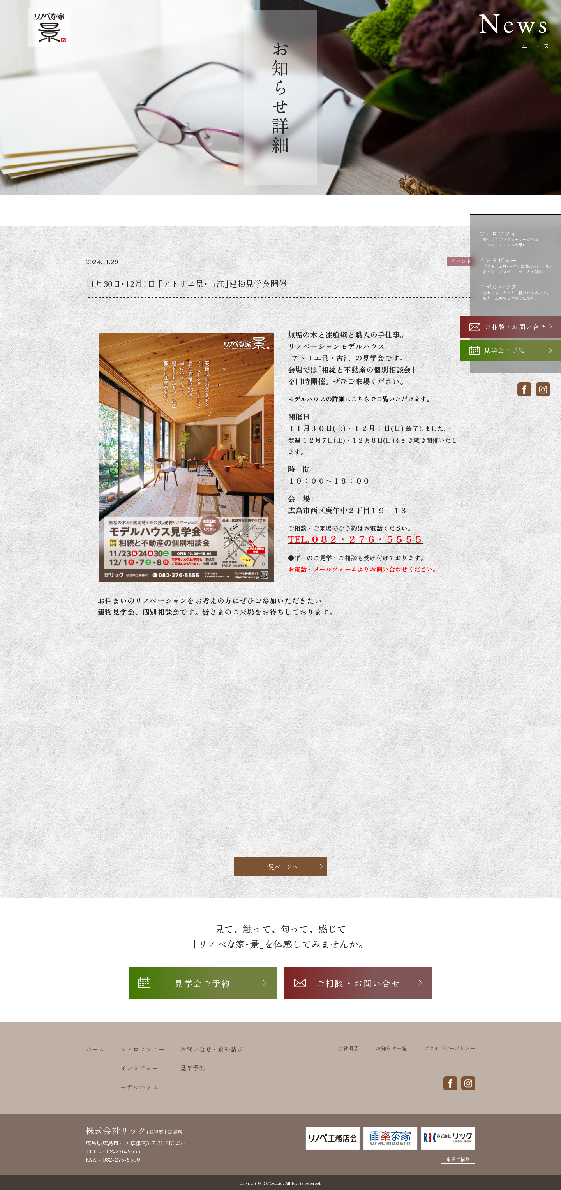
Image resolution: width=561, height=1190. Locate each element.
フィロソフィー (142, 1049)
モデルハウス (139, 1086)
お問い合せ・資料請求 (211, 1049)
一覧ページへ (280, 867)
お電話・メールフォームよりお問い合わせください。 (363, 569)
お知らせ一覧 (391, 1048)
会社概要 (348, 1048)
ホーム (95, 1049)
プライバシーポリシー (449, 1048)
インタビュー (139, 1067)
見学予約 (192, 1067)
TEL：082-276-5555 (113, 1151)
